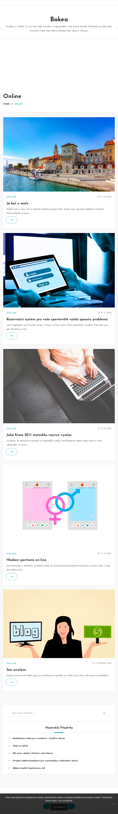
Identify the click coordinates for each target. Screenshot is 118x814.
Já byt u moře (17, 203)
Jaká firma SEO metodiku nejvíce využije (39, 435)
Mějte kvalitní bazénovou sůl (29, 768)
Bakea (59, 20)
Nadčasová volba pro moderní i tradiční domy (39, 738)
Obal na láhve (20, 745)
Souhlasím (59, 807)
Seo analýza (16, 670)
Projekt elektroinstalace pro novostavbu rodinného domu (45, 760)
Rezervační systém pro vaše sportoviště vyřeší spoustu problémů (57, 319)
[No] (114, 803)
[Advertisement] (59, 63)
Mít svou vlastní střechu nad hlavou (33, 753)
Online (11, 197)
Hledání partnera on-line (26, 560)
